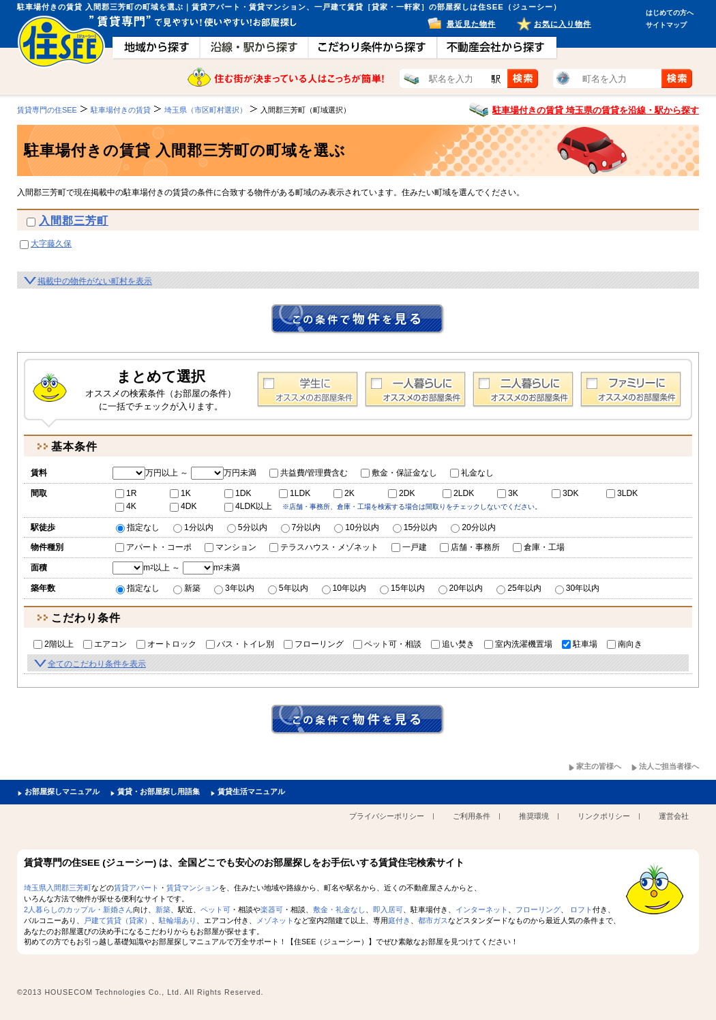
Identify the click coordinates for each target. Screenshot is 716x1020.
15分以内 (415, 527)
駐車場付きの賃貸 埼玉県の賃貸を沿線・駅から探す (595, 110)
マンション (230, 547)
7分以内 (301, 527)
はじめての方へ (669, 12)
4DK (183, 506)
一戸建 (409, 547)
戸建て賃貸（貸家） (117, 920)
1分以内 (193, 527)
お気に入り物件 (562, 24)
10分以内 (356, 527)
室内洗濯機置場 (518, 644)
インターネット (482, 909)
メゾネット (275, 920)
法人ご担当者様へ (669, 766)
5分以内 (247, 527)
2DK (401, 493)
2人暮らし (523, 389)
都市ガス (433, 920)
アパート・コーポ (153, 547)
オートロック (166, 644)
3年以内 (234, 588)
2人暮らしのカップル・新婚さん (78, 909)
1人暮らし (415, 389)
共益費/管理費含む (308, 473)
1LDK (294, 493)
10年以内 (344, 588)
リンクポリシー (604, 816)
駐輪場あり (177, 920)
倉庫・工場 (539, 547)
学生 (307, 389)
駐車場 (579, 644)
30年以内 (577, 588)
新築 (186, 588)
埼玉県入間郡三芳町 (57, 888)
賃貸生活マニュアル (251, 791)
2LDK (458, 493)
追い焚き (453, 644)
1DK (238, 493)
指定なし (138, 527)
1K (180, 493)
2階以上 (53, 644)
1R (126, 493)
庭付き (399, 920)
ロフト (581, 909)
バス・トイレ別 (240, 644)
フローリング (314, 644)
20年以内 (460, 588)
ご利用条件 (471, 816)
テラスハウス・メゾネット (323, 547)
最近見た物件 (471, 24)
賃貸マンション (192, 888)
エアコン (105, 644)
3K (507, 493)
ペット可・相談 (387, 644)
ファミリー (630, 389)
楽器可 (271, 909)
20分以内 (473, 527)
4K (125, 506)
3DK (565, 493)
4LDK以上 (248, 506)
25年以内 (518, 588)
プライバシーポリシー (386, 816)
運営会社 (674, 816)
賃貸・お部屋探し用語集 (158, 791)
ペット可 (215, 909)
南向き (624, 644)
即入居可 (388, 909)
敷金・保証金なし (399, 473)
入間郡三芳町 (73, 221)
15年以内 (402, 588)
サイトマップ (666, 25)
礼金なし (472, 473)
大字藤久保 (51, 243)
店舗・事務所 (470, 547)
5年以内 (288, 588)
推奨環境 (534, 816)
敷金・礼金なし (339, 909)
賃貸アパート (136, 888)
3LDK (622, 493)
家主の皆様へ (598, 766)
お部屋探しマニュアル (62, 791)
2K (344, 493)
